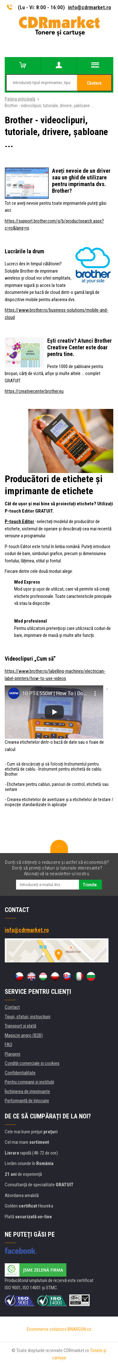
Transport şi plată (20, 1026)
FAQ (8, 1044)
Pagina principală (20, 98)
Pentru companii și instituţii (29, 1082)
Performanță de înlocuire (27, 1101)
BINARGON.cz (79, 1329)
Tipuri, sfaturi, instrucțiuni (27, 1017)
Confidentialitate (20, 1073)
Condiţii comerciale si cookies (32, 1063)
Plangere (12, 1054)
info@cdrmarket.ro (89, 7)
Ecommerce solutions (46, 1329)
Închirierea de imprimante (27, 1091)
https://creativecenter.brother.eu (34, 391)
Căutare (94, 83)
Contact (12, 1007)
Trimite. (90, 885)
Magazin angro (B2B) (24, 1035)
